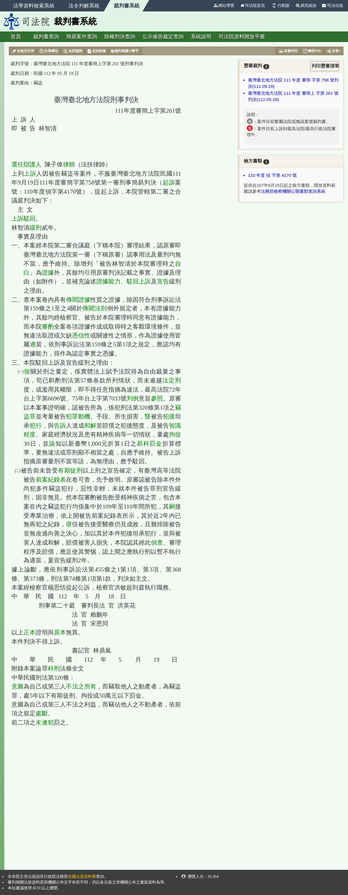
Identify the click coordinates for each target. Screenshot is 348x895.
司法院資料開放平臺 (242, 36)
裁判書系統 (126, 6)
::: (208, 5)
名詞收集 (96, 51)
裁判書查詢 (46, 36)
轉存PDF (311, 51)
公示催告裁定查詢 (163, 36)
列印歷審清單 (325, 65)
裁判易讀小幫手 (125, 51)
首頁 (16, 36)
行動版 (280, 5)
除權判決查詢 (119, 36)
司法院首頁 (252, 5)
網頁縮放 (305, 5)
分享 (333, 51)
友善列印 (288, 51)
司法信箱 (332, 5)
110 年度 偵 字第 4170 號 (272, 175)
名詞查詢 (72, 51)
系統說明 (201, 36)
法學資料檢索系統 (33, 6)
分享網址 (48, 51)
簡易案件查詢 (81, 36)
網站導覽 (223, 5)
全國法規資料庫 (82, 876)
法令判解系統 (83, 6)
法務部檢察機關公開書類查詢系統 (293, 191)
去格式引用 (22, 51)
